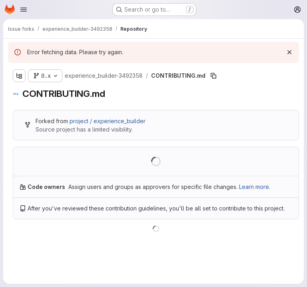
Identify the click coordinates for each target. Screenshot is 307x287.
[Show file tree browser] (19, 75)
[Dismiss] (289, 52)
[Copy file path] (213, 75)
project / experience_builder (108, 121)
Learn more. (254, 186)
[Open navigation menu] (23, 9)
